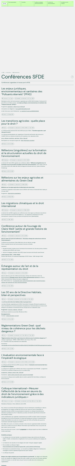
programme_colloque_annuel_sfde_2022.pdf (12, 372)
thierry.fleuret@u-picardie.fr (28, 140)
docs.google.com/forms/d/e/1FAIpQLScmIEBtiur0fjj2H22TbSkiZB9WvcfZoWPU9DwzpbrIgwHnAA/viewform (27, 345)
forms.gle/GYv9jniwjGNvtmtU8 (22, 109)
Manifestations (16, 72)
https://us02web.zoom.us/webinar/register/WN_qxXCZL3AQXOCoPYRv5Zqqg (21, 446)
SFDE (3, 72)
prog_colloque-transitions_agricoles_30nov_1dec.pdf (14, 138)
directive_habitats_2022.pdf (15, 309)
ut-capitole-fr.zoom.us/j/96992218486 (29, 111)
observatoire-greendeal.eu (14, 193)
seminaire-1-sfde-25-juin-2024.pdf (16, 106)
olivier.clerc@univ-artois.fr (12, 315)
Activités (9, 72)
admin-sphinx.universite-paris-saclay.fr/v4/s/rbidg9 (20, 374)
